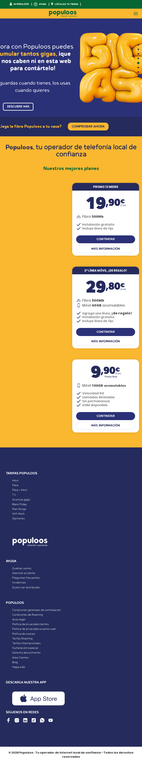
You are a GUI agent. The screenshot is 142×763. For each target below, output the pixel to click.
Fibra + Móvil (19, 490)
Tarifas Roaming (22, 638)
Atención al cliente (23, 573)
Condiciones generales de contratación (36, 610)
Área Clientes (20, 657)
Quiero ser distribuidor (26, 587)
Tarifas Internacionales (26, 643)
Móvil (15, 480)
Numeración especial (25, 648)
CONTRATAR (106, 239)
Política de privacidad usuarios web (34, 629)
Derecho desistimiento (26, 652)
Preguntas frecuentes (26, 577)
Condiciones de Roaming (27, 614)
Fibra (15, 485)
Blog (15, 662)
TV (14, 495)
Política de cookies (23, 633)
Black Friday (19, 504)
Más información (105, 249)
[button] (138, 45)
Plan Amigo (19, 509)
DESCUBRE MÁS (18, 106)
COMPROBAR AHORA (88, 127)
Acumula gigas (21, 499)
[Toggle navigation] (135, 13)
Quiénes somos (21, 568)
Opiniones (18, 518)
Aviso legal (18, 619)
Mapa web (18, 667)
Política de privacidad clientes (30, 624)
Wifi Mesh (18, 513)
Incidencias (19, 582)
